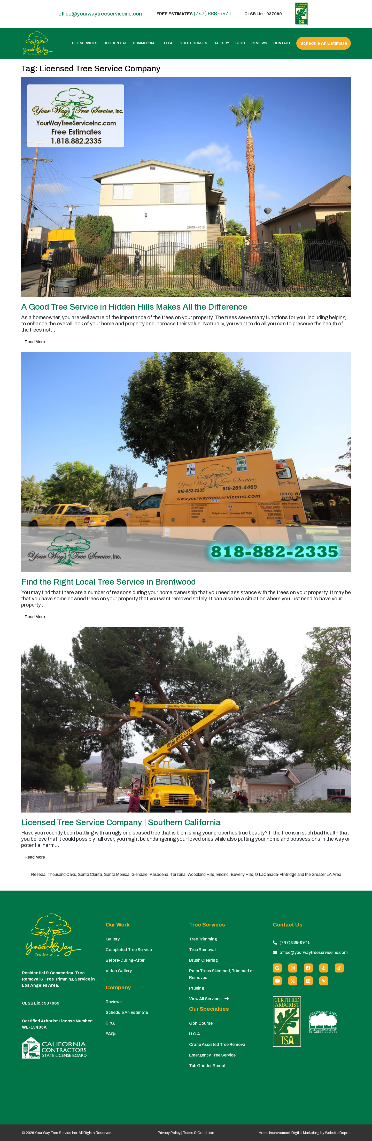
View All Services (209, 999)
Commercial (144, 43)
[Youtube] (277, 980)
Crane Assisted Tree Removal (217, 1044)
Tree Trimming (203, 939)
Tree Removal (202, 949)
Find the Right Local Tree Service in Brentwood (108, 581)
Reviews (259, 43)
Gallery (221, 43)
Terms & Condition (198, 1133)
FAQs (111, 1033)
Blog (240, 43)
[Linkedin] (308, 980)
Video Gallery (119, 971)
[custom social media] (339, 967)
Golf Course (201, 1023)
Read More (35, 342)
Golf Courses (193, 43)
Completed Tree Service (129, 949)
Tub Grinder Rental (207, 1065)
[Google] (277, 967)
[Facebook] (308, 967)
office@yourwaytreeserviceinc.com (101, 14)
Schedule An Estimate (323, 43)
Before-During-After (125, 960)
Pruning (196, 988)
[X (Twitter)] (292, 980)
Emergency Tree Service (212, 1055)
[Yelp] (323, 967)
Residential (115, 43)
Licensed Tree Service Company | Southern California (121, 822)
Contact (282, 43)
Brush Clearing (203, 960)
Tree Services (83, 43)
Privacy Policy (169, 1133)
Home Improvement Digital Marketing (289, 1133)
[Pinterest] (323, 980)
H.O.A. (167, 43)
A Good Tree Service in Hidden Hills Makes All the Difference (134, 306)
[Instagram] (292, 967)
